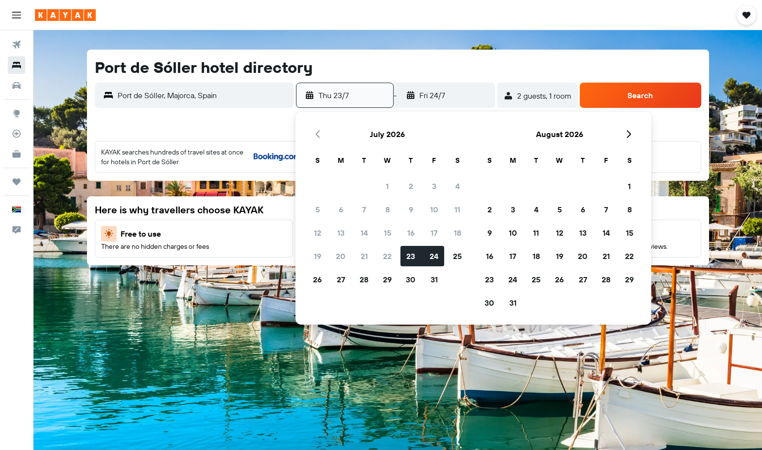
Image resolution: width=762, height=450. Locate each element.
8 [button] (387, 209)
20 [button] (341, 256)
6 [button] (341, 209)
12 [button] (317, 233)
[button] (16, 15)
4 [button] (457, 186)
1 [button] (387, 186)
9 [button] (411, 209)
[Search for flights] (16, 44)
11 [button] (457, 209)
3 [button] (434, 186)
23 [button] (410, 256)
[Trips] (16, 181)
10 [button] (434, 209)
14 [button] (364, 233)
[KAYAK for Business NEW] (16, 154)
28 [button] (364, 279)
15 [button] (387, 233)
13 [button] (341, 233)
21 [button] (364, 256)
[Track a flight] (16, 133)
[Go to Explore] (16, 113)
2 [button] (411, 186)
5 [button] (317, 209)
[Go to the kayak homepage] (65, 15)
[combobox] (203, 95)
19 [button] (317, 256)
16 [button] (411, 233)
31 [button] (434, 279)
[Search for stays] (16, 65)
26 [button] (317, 279)
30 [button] (411, 279)
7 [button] (364, 209)
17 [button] (434, 233)
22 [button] (387, 256)
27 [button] (341, 279)
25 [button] (457, 256)
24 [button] (434, 256)
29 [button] (387, 279)
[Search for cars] (16, 85)
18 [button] (457, 233)
